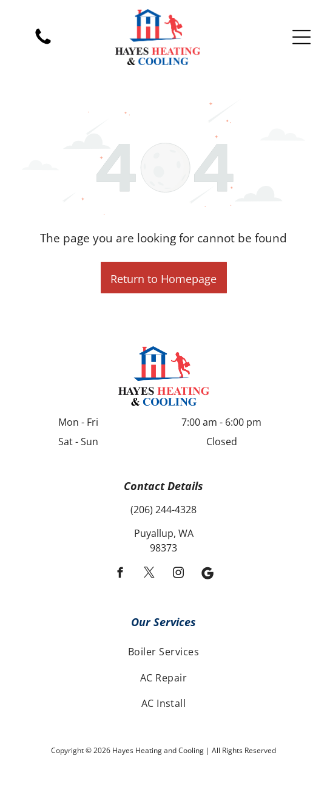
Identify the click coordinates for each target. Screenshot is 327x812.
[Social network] (207, 574)
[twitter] (149, 574)
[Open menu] (301, 37)
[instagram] (178, 574)
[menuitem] (163, 651)
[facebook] (120, 574)
